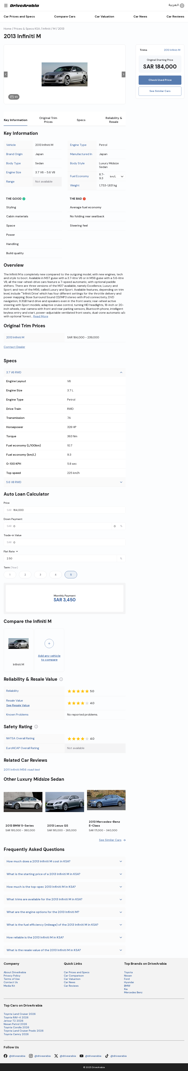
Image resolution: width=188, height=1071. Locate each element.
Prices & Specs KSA (27, 29)
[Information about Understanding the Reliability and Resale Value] (61, 679)
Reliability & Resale (114, 120)
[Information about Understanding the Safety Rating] (36, 727)
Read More (40, 316)
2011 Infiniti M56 (22, 770)
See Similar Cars (160, 91)
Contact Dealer (14, 347)
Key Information (15, 122)
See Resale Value (18, 706)
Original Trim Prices (48, 120)
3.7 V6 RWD (64, 372)
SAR (9, 510)
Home (7, 29)
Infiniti (46, 29)
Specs (81, 120)
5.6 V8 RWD (64, 482)
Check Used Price (160, 80)
